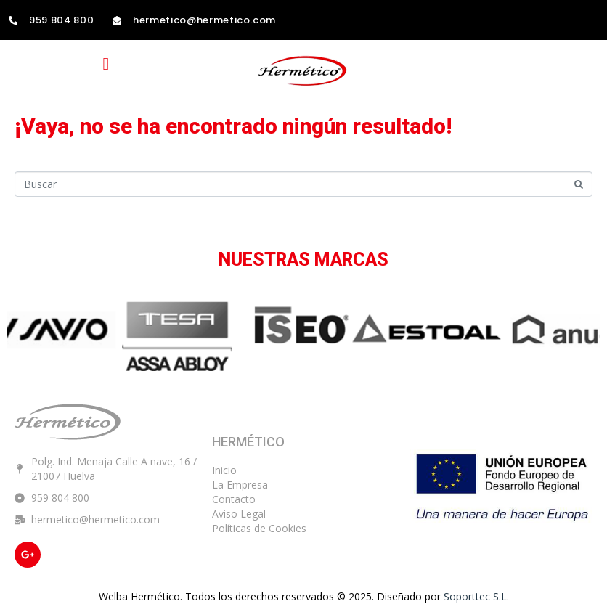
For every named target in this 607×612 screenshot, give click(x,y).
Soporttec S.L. (476, 596)
